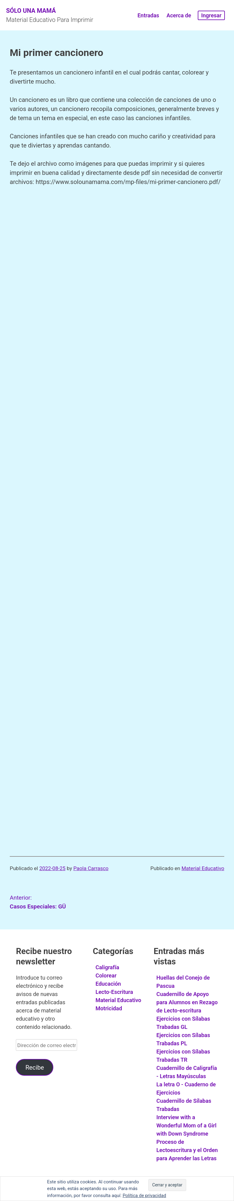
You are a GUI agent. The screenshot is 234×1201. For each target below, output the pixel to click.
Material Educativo (203, 868)
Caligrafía (107, 967)
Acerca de (178, 15)
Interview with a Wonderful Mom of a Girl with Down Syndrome (186, 1125)
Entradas (148, 15)
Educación (108, 984)
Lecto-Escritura (114, 992)
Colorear (105, 975)
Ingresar (211, 15)
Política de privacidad (144, 1195)
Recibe (34, 1067)
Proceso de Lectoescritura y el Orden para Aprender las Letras (187, 1150)
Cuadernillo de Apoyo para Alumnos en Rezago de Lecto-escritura (187, 1002)
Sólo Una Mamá (31, 10)
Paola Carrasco (90, 868)
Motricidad (108, 1008)
